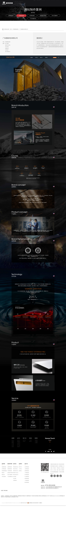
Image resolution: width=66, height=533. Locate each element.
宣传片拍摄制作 (55, 15)
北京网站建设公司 (14, 496)
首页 (11, 29)
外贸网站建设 (4, 468)
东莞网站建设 (27, 478)
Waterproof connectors (55, 495)
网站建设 (9, 496)
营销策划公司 (24, 495)
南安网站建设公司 (44, 495)
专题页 (2, 490)
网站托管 (3, 474)
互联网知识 (15, 480)
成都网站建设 (29, 495)
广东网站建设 (27, 472)
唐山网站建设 (36, 495)
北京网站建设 (27, 466)
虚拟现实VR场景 (43, 15)
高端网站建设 (4, 466)
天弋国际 (32, 495)
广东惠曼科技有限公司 (24, 29)
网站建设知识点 (15, 466)
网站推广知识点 (15, 472)
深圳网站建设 (27, 470)
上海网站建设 (27, 468)
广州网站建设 (27, 480)
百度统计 (40, 502)
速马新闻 (14, 476)
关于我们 (20, 468)
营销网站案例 (21, 15)
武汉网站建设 (27, 474)
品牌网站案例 (10, 15)
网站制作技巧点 (15, 470)
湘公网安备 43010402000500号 (34, 502)
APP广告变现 (50, 495)
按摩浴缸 (40, 495)
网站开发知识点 (15, 474)
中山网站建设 (27, 476)
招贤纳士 (20, 470)
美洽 (17, 496)
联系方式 (20, 466)
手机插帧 (6, 496)
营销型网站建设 (4, 470)
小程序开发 (11, 495)
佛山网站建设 (27, 482)
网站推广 (3, 472)
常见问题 (14, 478)
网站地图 (5, 490)
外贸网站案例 (31, 15)
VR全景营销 (4, 476)
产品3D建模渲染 (33, 18)
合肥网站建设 (20, 495)
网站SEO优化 (15, 468)
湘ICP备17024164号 (24, 502)
